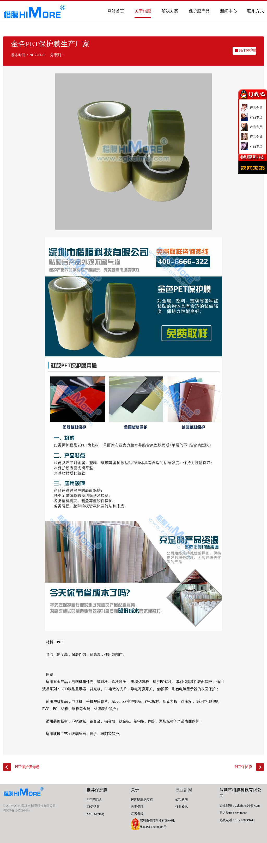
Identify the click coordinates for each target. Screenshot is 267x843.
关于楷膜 (143, 11)
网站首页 (115, 11)
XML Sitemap (96, 814)
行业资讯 (181, 806)
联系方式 (255, 11)
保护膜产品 (199, 11)
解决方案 (170, 11)
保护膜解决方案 (142, 799)
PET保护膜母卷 (27, 767)
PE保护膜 (93, 806)
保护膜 (101, 790)
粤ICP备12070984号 (16, 810)
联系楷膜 (137, 814)
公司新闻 (181, 799)
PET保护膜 (248, 50)
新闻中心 (228, 11)
